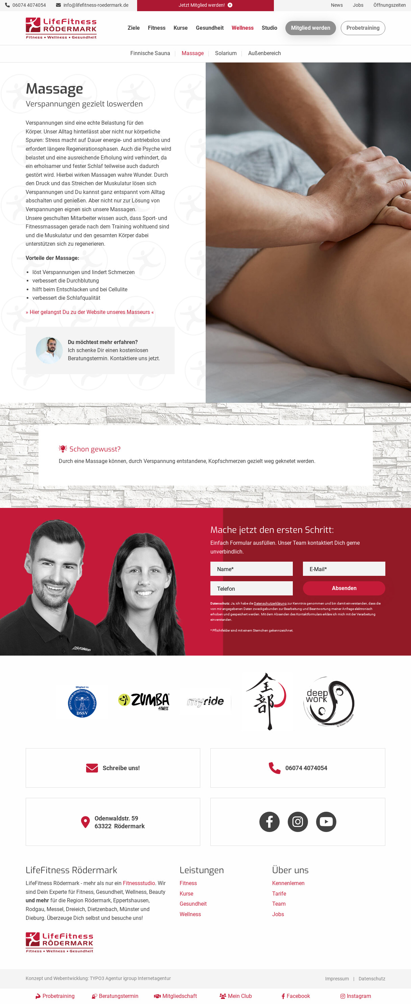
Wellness (243, 28)
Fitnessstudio (139, 883)
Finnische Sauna (150, 53)
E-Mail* (318, 569)
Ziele (134, 28)
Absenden (344, 588)
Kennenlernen (288, 883)
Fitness (156, 28)
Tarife (279, 893)
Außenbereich (264, 53)
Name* (225, 569)
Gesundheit (210, 28)
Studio (269, 28)
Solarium (226, 53)
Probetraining (363, 28)
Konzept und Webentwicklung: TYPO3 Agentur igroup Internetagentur (98, 978)
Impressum (337, 978)
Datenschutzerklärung (270, 603)
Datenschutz (372, 978)
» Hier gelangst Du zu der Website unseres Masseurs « (90, 312)
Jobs (278, 914)
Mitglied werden (310, 28)
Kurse (181, 28)
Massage (193, 53)
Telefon (226, 589)
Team (279, 904)
